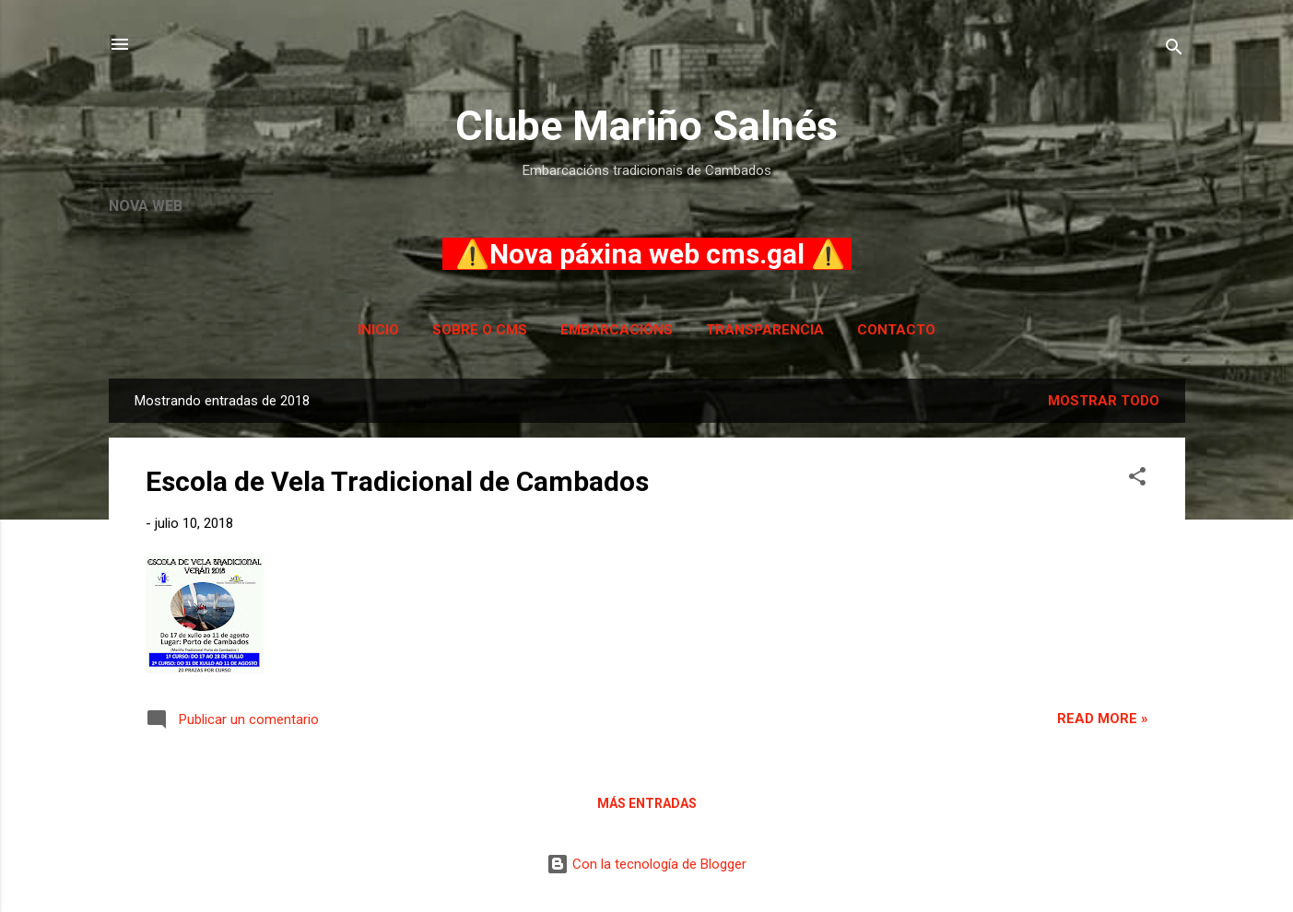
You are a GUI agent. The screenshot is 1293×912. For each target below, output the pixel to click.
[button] (1137, 479)
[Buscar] (1174, 50)
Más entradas (647, 803)
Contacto (896, 330)
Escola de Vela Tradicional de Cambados (397, 481)
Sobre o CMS (479, 330)
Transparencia (765, 330)
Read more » (1102, 718)
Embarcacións (616, 330)
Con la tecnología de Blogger (646, 864)
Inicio (378, 330)
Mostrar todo (1103, 400)
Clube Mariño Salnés (646, 125)
